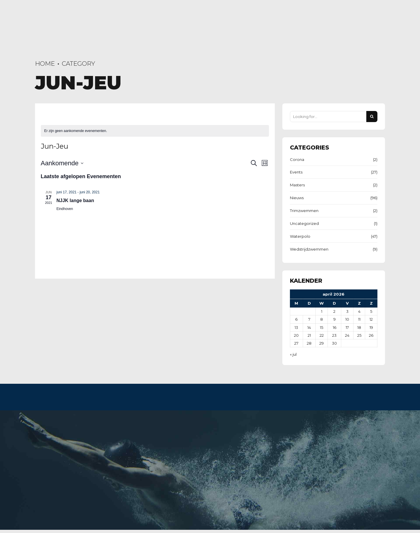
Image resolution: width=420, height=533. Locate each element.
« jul (293, 354)
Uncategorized (304, 223)
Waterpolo (300, 236)
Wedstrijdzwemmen (309, 249)
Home (45, 63)
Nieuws (297, 197)
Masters (297, 185)
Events (296, 172)
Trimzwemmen (304, 210)
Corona (297, 159)
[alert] (155, 131)
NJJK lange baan (75, 200)
